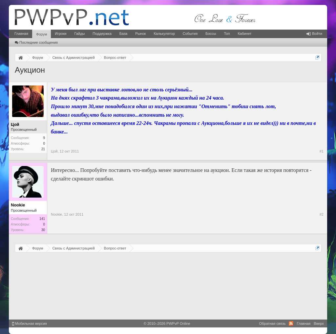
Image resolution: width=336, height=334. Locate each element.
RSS (291, 323)
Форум (41, 34)
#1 (322, 151)
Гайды (79, 34)
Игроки (60, 34)
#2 (322, 214)
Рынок (140, 34)
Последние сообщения (36, 42)
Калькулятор (164, 34)
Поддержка (102, 34)
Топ (227, 34)
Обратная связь (272, 323)
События (190, 34)
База (123, 34)
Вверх (319, 323)
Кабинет (244, 34)
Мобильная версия (29, 323)
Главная (21, 34)
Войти (314, 34)
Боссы (210, 34)
